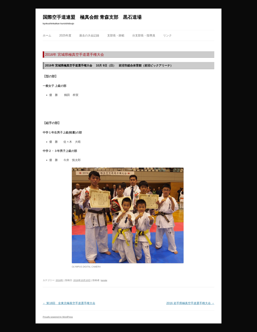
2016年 (59, 280)
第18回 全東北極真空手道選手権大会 (69, 303)
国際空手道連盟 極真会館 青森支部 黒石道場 (92, 17)
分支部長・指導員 (143, 35)
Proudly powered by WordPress (58, 317)
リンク (167, 35)
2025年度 (65, 35)
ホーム (47, 35)
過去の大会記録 (89, 35)
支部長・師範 (115, 35)
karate (104, 280)
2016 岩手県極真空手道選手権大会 (190, 303)
